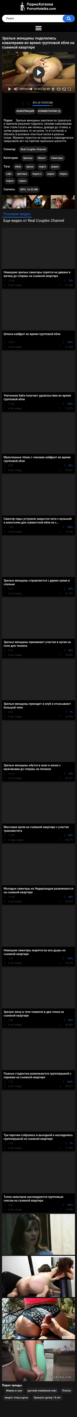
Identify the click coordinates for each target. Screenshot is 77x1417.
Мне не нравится (28, 104)
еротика (22, 173)
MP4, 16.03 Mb (29, 189)
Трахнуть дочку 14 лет (47, 1397)
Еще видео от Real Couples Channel (33, 220)
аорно (50, 173)
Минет (42, 158)
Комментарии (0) (49, 111)
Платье (66, 1390)
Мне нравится (23, 104)
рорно (55, 166)
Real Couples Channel (33, 149)
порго (42, 166)
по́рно (63, 173)
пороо (10, 180)
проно (30, 166)
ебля (18, 166)
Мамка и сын (14, 1390)
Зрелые (27, 158)
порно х (37, 173)
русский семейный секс (42, 1390)
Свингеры (57, 158)
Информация (25, 111)
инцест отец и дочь (16, 1397)
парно (22, 180)
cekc (9, 173)
